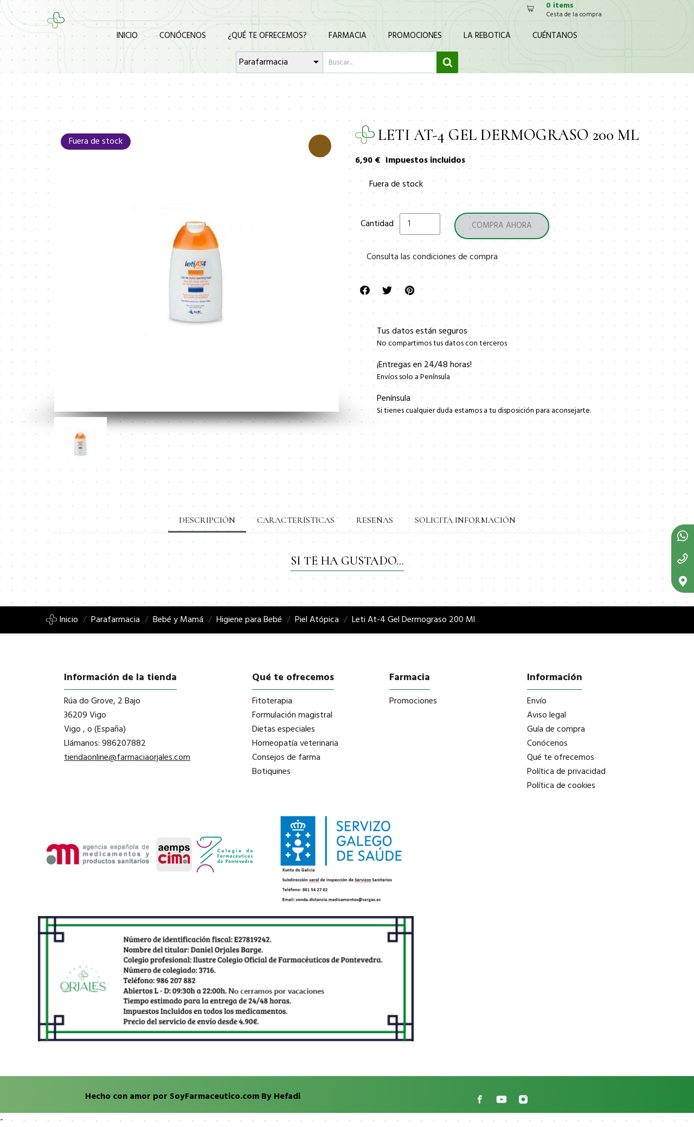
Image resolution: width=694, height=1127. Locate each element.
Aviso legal (546, 715)
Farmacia (348, 35)
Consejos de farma (286, 758)
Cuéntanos (554, 35)
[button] (61, 269)
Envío (537, 701)
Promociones (415, 35)
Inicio (127, 35)
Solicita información (465, 520)
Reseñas (374, 520)
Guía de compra (556, 729)
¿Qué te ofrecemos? (267, 35)
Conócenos (182, 35)
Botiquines (271, 772)
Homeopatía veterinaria (295, 744)
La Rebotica (487, 35)
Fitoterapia (272, 701)
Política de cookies (561, 786)
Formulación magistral (292, 715)
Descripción (207, 520)
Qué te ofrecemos (560, 758)
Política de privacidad (566, 772)
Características (296, 520)
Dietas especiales (283, 729)
